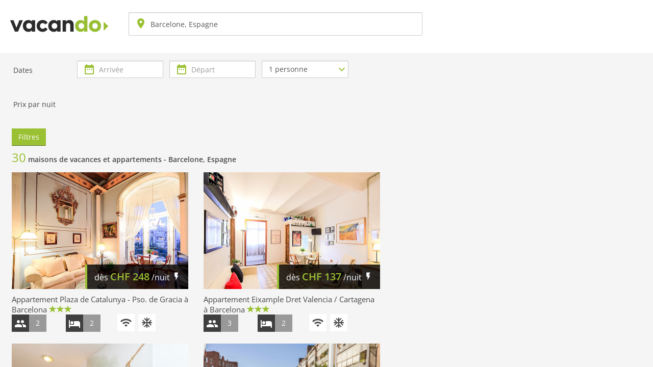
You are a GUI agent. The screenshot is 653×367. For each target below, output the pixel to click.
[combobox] (275, 24)
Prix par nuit (34, 104)
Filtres (28, 137)
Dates (23, 70)
